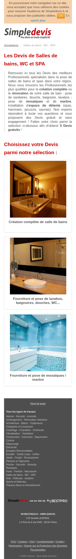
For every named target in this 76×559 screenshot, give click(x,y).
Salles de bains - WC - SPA (21, 474)
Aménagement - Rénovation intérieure (26, 419)
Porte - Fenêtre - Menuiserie (21, 471)
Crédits (60, 541)
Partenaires (15, 545)
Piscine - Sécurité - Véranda (21, 464)
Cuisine (10, 440)
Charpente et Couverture (19, 426)
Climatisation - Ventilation (19, 433)
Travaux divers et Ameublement (23, 485)
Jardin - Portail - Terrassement (22, 457)
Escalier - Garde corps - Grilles (22, 454)
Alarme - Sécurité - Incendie (21, 416)
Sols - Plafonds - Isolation (20, 478)
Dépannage (12, 443)
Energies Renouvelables (19, 450)
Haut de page (38, 403)
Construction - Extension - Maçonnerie (26, 437)
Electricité (11, 447)
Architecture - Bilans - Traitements (24, 423)
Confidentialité (45, 541)
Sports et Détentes (16, 481)
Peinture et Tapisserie (17, 461)
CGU (32, 541)
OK (61, 15)
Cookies (22, 541)
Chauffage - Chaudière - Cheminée (25, 430)
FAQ (13, 541)
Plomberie (11, 468)
